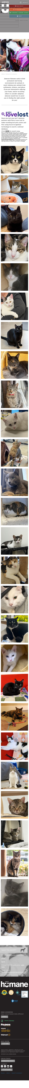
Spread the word (24, 20)
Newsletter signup (8, 1060)
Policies (3, 1072)
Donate (4, 1016)
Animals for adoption (11, 74)
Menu (23, 2)
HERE (7, 131)
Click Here (5, 1043)
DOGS (3, 958)
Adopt (3, 74)
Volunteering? (6, 1069)
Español (17, 20)
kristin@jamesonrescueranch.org (12, 972)
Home (9, 12)
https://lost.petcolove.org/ (7, 139)
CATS (3, 962)
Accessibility (19, 1072)
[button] (2, 68)
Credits (8, 1072)
